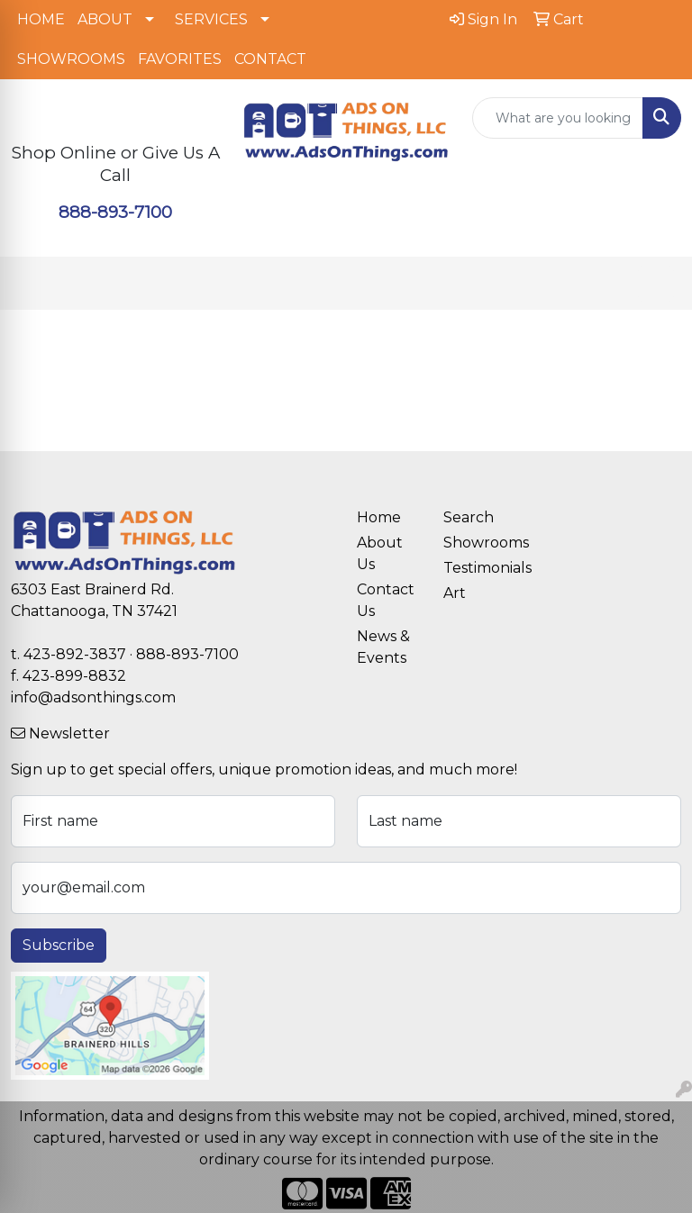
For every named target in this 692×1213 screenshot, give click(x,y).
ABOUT (104, 19)
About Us (380, 553)
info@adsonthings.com (93, 697)
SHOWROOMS (71, 59)
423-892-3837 (74, 654)
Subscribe (59, 945)
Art (454, 593)
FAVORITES (180, 59)
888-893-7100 (115, 212)
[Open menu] (656, 284)
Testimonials (475, 567)
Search (468, 517)
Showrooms (475, 542)
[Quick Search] (557, 118)
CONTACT (270, 59)
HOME (41, 19)
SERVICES (211, 19)
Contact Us (385, 600)
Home (379, 517)
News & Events (383, 647)
